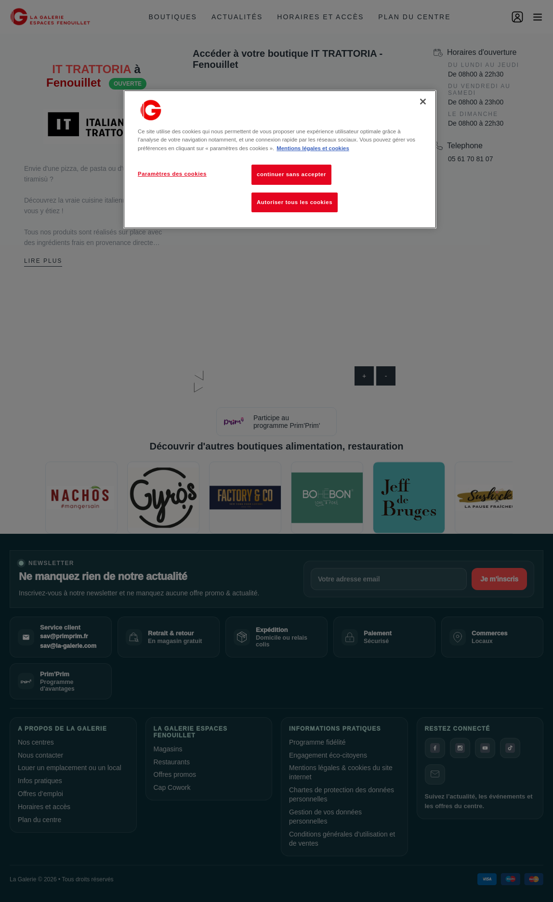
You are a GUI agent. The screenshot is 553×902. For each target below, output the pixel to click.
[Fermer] (423, 101)
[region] (279, 159)
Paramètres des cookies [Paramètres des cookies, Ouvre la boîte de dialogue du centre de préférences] (172, 174)
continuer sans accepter (291, 174)
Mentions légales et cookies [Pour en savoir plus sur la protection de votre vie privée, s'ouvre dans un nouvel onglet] (312, 148)
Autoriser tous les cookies (294, 202)
